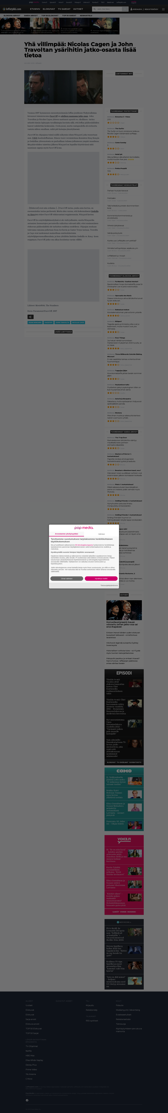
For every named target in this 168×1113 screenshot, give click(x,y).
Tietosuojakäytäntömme (109, 585)
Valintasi (101, 534)
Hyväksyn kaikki (101, 578)
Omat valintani (66, 578)
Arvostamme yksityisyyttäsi (66, 534)
